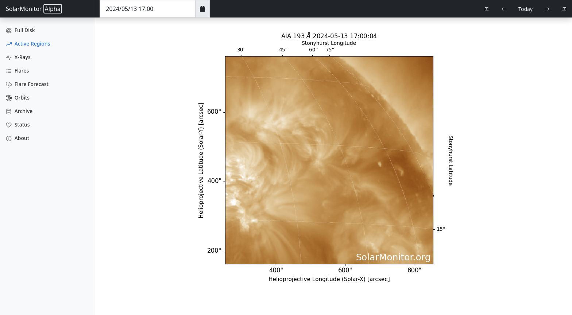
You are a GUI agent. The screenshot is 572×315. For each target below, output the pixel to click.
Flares (17, 70)
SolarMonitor (34, 8)
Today (525, 8)
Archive (19, 111)
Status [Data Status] (18, 124)
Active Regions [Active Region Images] (28, 43)
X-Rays (18, 57)
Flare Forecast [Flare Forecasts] (27, 84)
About (17, 138)
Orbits (18, 97)
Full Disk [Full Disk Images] (20, 30)
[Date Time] (148, 9)
